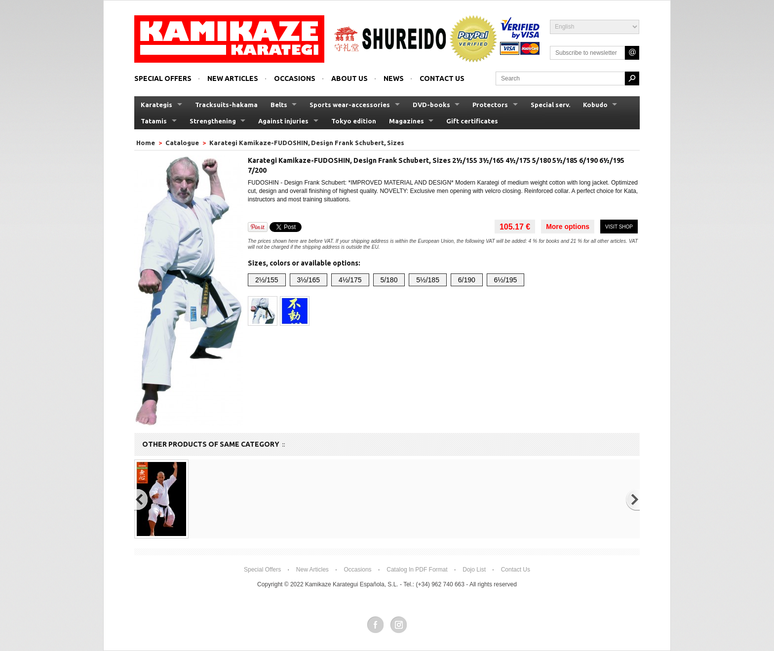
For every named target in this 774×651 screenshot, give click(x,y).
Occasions (294, 78)
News (394, 78)
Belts (279, 104)
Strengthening (213, 120)
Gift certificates (472, 120)
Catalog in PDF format (417, 569)
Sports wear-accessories (350, 104)
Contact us (442, 78)
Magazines (406, 120)
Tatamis (154, 120)
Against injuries (283, 120)
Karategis (156, 104)
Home (146, 142)
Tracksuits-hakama (226, 104)
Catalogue (182, 142)
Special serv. (550, 104)
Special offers (163, 78)
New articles (232, 78)
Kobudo (595, 104)
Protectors (490, 104)
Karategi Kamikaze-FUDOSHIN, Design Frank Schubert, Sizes (306, 142)
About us (349, 78)
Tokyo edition (353, 120)
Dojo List (474, 569)
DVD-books (431, 104)
